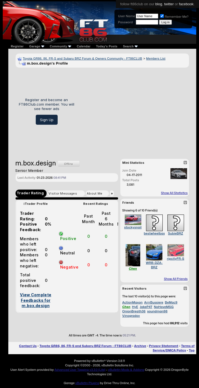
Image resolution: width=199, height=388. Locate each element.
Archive (140, 346)
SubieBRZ (175, 233)
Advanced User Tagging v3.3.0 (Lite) (79, 369)
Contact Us (28, 346)
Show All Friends (176, 279)
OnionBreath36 (134, 311)
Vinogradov (131, 315)
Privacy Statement (163, 346)
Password (125, 22)
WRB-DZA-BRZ (154, 265)
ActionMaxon (132, 302)
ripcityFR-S (175, 258)
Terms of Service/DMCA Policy (174, 348)
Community (61, 46)
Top (192, 350)
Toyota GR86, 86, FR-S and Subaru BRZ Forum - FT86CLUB (85, 346)
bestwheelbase (155, 233)
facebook (186, 4)
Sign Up (46, 120)
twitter (169, 4)
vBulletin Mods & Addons (126, 369)
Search (130, 46)
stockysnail (133, 227)
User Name (126, 16)
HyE (135, 307)
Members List (155, 58)
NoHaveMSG (164, 307)
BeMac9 (171, 302)
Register (17, 46)
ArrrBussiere (153, 302)
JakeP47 (146, 307)
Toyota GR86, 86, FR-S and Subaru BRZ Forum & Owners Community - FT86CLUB (82, 58)
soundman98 (157, 311)
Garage (36, 46)
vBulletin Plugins (87, 383)
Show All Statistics (174, 193)
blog (158, 4)
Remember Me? (174, 16)
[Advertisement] (133, 111)
